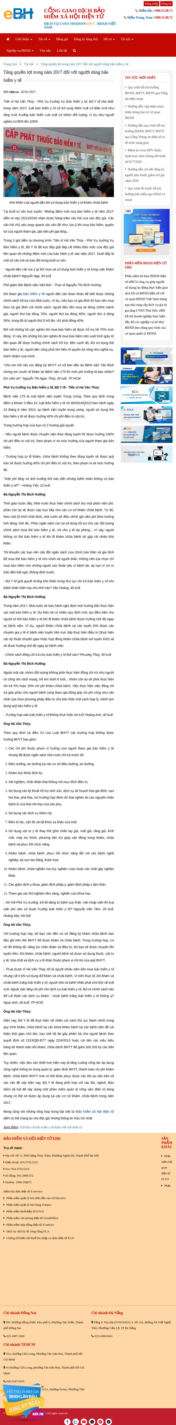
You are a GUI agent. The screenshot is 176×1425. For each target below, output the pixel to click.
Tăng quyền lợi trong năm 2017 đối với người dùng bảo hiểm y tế (85, 64)
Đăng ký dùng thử (86, 39)
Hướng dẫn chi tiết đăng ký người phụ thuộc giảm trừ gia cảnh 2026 (145, 175)
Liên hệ (62, 50)
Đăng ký (166, 3)
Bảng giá (62, 39)
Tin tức (127, 39)
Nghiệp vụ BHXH (20, 50)
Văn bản (45, 50)
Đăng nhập (151, 3)
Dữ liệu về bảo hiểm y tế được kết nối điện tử (51, 1127)
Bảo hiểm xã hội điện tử (95, 1111)
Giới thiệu (23, 39)
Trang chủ (10, 64)
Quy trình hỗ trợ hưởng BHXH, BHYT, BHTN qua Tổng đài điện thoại (146, 93)
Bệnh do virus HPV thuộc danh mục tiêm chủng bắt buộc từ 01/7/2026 (145, 156)
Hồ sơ (109, 39)
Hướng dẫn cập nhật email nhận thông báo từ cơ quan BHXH (144, 112)
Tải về (44, 39)
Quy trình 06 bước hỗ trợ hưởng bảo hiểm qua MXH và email (145, 194)
